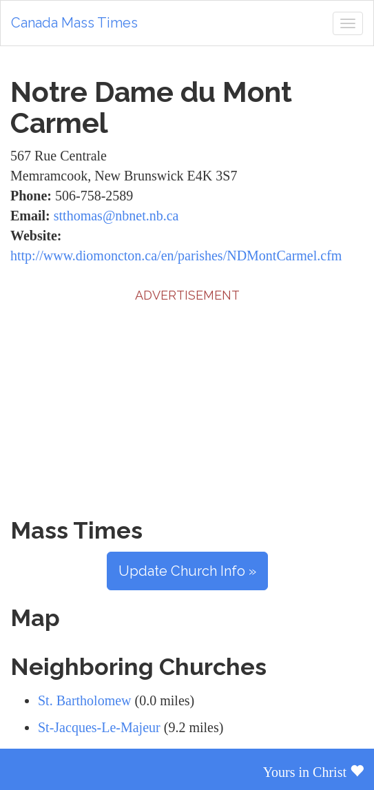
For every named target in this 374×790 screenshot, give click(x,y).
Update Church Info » (187, 571)
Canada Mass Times (74, 22)
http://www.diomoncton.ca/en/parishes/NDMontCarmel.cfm (176, 255)
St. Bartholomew (85, 700)
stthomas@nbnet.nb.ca (116, 215)
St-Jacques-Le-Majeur (99, 727)
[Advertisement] (187, 400)
